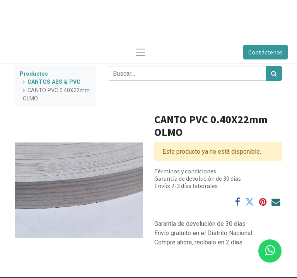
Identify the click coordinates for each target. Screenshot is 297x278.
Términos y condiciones (185, 171)
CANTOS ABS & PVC (53, 82)
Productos (34, 74)
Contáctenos (265, 52)
